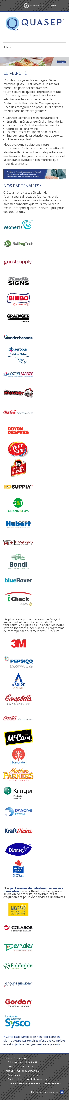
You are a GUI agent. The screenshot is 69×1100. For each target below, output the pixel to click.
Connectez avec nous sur (47, 1092)
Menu (8, 47)
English (53, 5)
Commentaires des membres (24, 1083)
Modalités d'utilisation (18, 1058)
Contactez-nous (52, 1083)
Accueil (9, 1070)
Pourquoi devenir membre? (23, 1075)
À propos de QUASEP (28, 1070)
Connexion (34, 6)
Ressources (40, 1079)
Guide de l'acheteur (19, 1079)
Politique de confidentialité (22, 1062)
